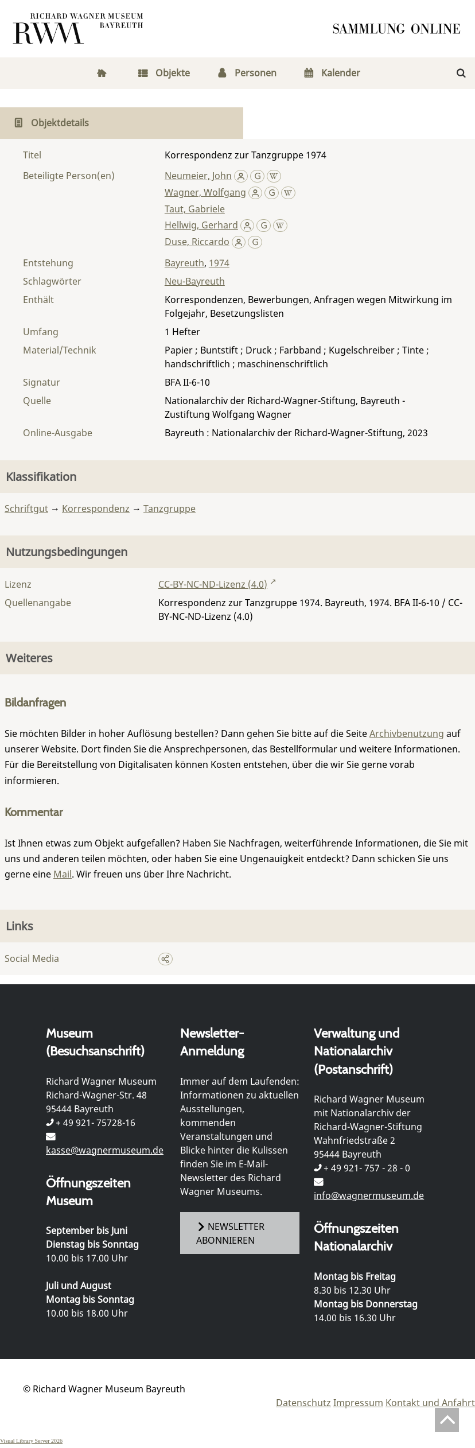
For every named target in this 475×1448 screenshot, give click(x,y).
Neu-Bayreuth (195, 281)
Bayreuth (184, 263)
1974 (219, 263)
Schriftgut (26, 508)
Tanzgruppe (169, 508)
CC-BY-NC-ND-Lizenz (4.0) (212, 584)
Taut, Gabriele (195, 209)
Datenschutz (303, 1402)
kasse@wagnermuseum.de (104, 1150)
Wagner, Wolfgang (205, 192)
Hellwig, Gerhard (201, 225)
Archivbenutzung (406, 733)
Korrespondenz (96, 508)
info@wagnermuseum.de (369, 1195)
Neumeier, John (198, 175)
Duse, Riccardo (197, 241)
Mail (62, 874)
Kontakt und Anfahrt (430, 1402)
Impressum (358, 1402)
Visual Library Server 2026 (31, 1441)
